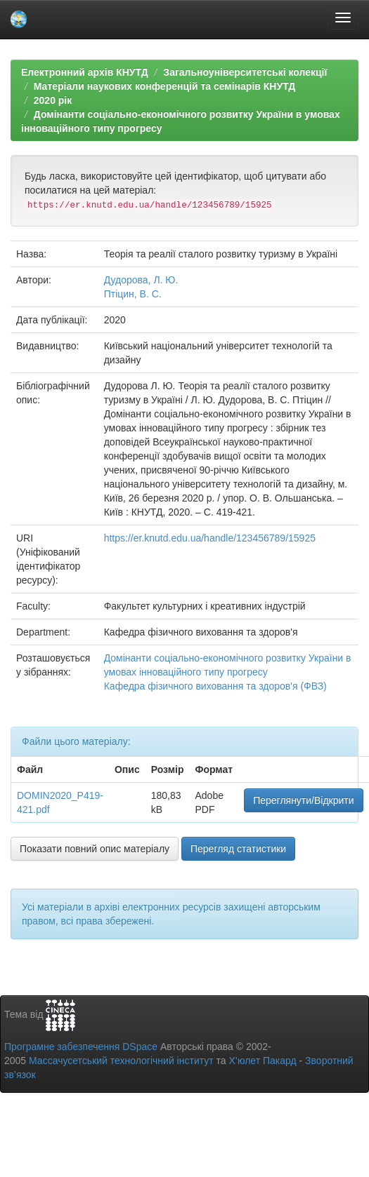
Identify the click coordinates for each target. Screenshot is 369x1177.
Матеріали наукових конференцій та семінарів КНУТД (165, 86)
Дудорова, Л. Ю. (141, 279)
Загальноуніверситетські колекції (245, 72)
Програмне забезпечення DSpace (80, 1046)
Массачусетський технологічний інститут (121, 1060)
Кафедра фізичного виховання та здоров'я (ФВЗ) (215, 686)
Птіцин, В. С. (133, 294)
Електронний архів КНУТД (84, 72)
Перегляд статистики (238, 848)
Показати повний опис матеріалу (94, 848)
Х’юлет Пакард (263, 1060)
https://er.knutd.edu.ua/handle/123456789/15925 (210, 538)
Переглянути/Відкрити (303, 800)
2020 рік (53, 100)
